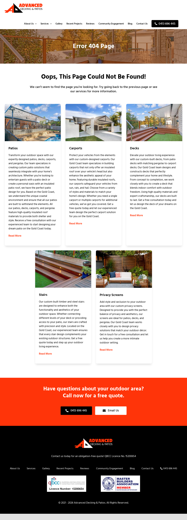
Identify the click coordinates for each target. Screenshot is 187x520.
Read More (14, 236)
